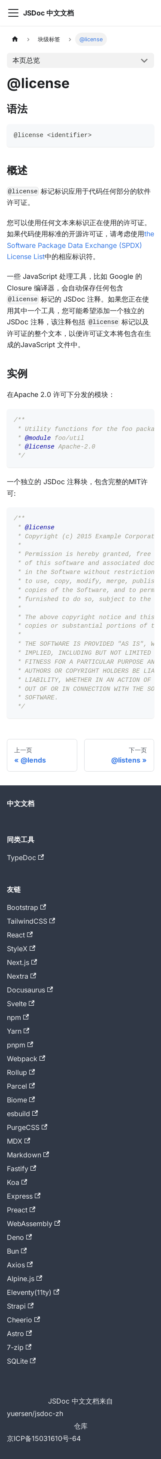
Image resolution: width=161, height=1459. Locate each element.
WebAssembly (33, 1223)
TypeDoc (25, 857)
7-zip (19, 1347)
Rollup (21, 1072)
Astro (19, 1333)
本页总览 (26, 60)
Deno (19, 1237)
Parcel (21, 1086)
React (20, 935)
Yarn (18, 1031)
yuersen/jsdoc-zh (35, 1413)
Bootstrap (26, 907)
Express (23, 1196)
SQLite (21, 1361)
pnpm (20, 1045)
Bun (17, 1251)
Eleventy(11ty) (33, 1292)
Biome (21, 1100)
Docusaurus (30, 990)
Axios (20, 1265)
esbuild (22, 1113)
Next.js (22, 962)
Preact (21, 1210)
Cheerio (23, 1320)
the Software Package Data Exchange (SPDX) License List (80, 245)
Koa (17, 1182)
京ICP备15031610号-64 (44, 1438)
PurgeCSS (27, 1127)
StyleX (21, 948)
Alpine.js (24, 1278)
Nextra (21, 976)
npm (18, 1017)
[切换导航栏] (13, 12)
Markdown (28, 1155)
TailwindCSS (31, 921)
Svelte (20, 1003)
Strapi (20, 1306)
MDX (18, 1141)
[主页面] (15, 39)
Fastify (21, 1168)
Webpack (26, 1058)
